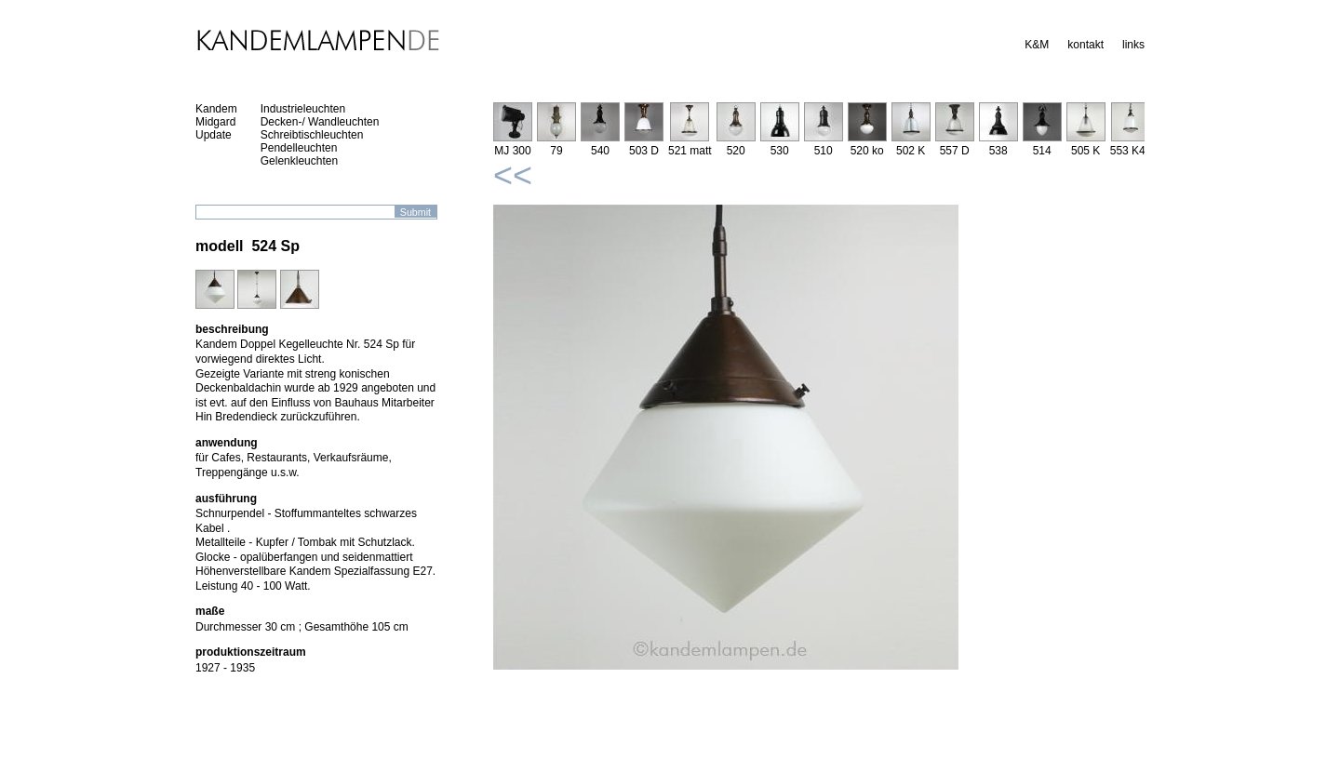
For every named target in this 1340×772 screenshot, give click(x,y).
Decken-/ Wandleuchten (320, 121)
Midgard (215, 121)
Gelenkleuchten (299, 160)
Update (213, 134)
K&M (1037, 44)
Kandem (216, 108)
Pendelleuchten (299, 147)
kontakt (1085, 44)
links (1133, 44)
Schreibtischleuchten (312, 134)
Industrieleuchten (303, 108)
